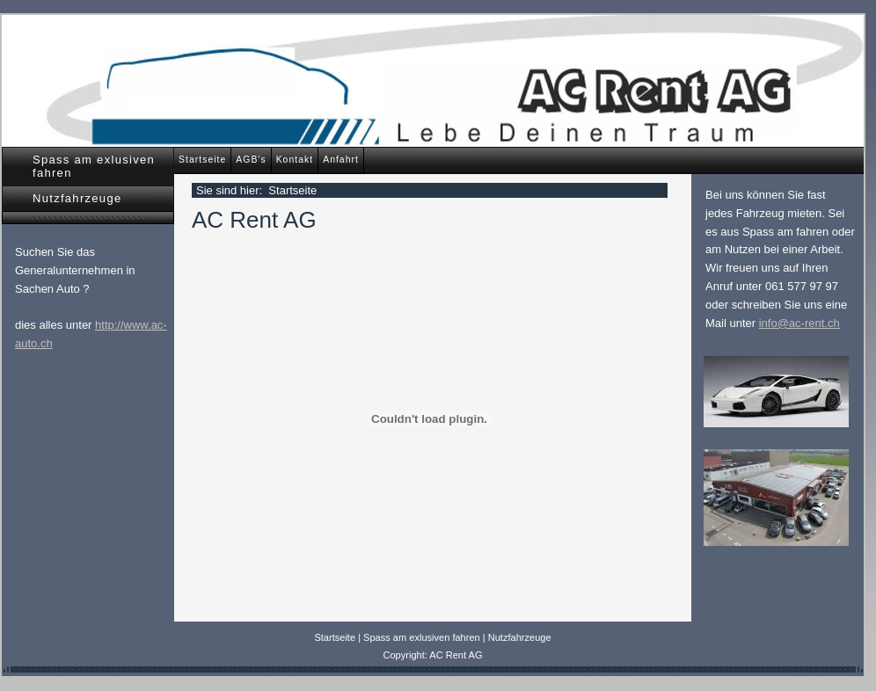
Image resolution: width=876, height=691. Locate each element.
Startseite (202, 159)
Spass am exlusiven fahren (94, 166)
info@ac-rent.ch (799, 323)
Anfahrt (341, 159)
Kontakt (295, 159)
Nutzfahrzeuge (77, 198)
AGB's (251, 159)
